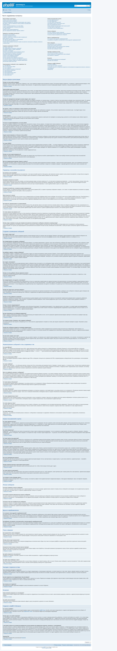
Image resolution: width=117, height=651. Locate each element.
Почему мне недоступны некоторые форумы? (12, 54)
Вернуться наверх (8, 86)
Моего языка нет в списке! (8, 38)
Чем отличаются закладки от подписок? (55, 52)
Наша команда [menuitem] (58, 645)
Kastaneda (23, 637)
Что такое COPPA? (6, 28)
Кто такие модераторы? (52, 21)
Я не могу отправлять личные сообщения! (55, 32)
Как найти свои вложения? (52, 60)
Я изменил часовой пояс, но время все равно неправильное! (15, 37)
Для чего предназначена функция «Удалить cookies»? (13, 30)
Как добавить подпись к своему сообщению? (12, 49)
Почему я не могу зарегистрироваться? (10, 29)
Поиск (87, 6)
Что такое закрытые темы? (8, 73)
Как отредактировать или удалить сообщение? (12, 48)
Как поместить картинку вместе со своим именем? (13, 39)
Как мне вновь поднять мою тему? (9, 61)
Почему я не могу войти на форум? (10, 19)
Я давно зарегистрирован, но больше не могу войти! (13, 27)
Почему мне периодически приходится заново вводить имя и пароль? (17, 22)
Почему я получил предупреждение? (10, 56)
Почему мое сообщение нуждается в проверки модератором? (15, 60)
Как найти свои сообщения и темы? (54, 48)
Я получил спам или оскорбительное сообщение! (57, 34)
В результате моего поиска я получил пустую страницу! (58, 46)
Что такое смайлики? (7, 67)
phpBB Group (42, 610)
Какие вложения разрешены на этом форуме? (56, 59)
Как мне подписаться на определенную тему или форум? (58, 54)
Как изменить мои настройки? (9, 34)
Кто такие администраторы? (53, 19)
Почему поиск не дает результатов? (54, 45)
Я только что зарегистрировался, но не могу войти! (13, 25)
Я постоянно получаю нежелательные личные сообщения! (59, 33)
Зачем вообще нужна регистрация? (10, 21)
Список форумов (7, 645)
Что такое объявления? (7, 71)
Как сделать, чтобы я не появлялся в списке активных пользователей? (17, 23)
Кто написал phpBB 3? (51, 64)
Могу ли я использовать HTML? (9, 66)
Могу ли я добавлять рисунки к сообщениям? (12, 69)
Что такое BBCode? (7, 65)
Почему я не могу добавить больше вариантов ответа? (14, 51)
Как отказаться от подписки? (53, 55)
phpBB (44, 647)
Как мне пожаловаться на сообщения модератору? (13, 57)
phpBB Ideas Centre (28, 611)
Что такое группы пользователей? (54, 22)
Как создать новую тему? (8, 47)
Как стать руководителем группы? (54, 24)
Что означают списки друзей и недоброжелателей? (57, 38)
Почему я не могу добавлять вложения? (11, 55)
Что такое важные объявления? (9, 70)
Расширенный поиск (89, 6)
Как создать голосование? (8, 50)
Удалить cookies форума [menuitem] (68, 645)
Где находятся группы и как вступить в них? (56, 23)
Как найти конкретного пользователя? (54, 47)
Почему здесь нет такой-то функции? (54, 65)
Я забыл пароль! (6, 24)
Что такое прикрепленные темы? (9, 72)
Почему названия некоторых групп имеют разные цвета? (58, 25)
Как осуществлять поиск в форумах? (54, 44)
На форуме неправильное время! (9, 35)
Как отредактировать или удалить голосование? (12, 53)
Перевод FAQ (50, 69)
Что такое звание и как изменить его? (10, 40)
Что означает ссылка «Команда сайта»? (55, 28)
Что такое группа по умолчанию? (53, 27)
